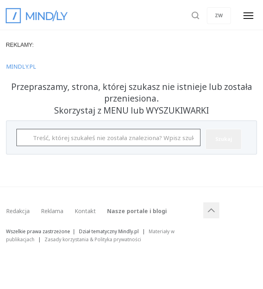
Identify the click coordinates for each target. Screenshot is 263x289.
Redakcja (18, 211)
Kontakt (85, 211)
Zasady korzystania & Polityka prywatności (93, 239)
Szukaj (223, 139)
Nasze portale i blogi (137, 211)
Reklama (52, 211)
